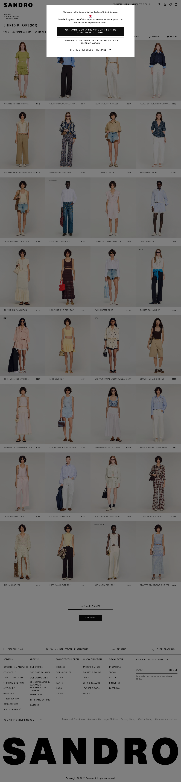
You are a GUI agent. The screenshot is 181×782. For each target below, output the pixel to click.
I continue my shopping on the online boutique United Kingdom (90, 41)
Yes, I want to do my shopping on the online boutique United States (90, 31)
